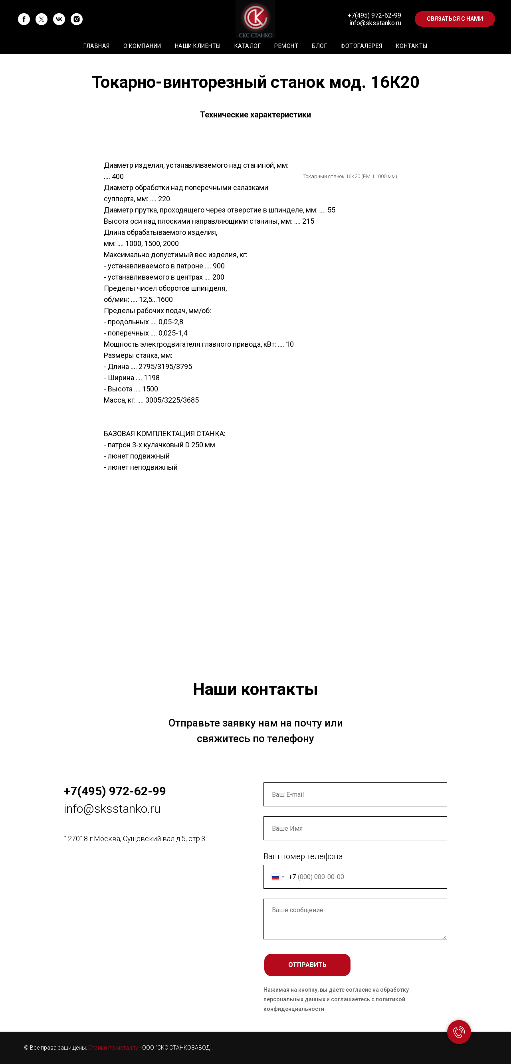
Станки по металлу (113, 1047)
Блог (319, 46)
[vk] (59, 19)
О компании (142, 46)
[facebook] (24, 19)
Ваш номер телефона (303, 856)
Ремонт (286, 46)
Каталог (247, 46)
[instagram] (77, 19)
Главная (96, 46)
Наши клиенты (198, 46)
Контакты (412, 46)
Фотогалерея (361, 46)
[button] (455, 19)
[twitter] (42, 19)
